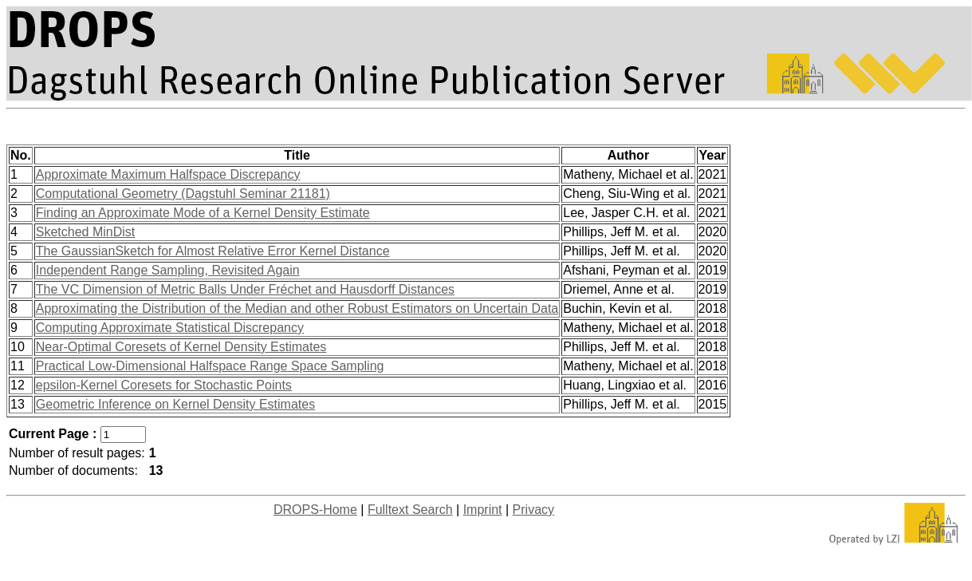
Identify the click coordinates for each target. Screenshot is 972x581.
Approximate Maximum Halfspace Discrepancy (168, 174)
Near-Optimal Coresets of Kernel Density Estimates (181, 347)
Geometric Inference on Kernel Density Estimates (175, 404)
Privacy (533, 509)
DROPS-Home (315, 509)
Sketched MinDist (86, 232)
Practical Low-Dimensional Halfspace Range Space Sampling (210, 366)
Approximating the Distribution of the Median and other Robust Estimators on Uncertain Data (297, 308)
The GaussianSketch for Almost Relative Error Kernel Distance (213, 251)
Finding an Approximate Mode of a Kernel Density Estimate (203, 212)
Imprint (482, 509)
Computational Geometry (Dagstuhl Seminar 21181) (183, 193)
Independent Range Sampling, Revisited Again (168, 270)
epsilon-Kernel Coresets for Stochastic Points (164, 385)
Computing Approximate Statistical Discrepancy (170, 327)
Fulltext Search (410, 509)
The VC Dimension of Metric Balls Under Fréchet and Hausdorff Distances (245, 289)
